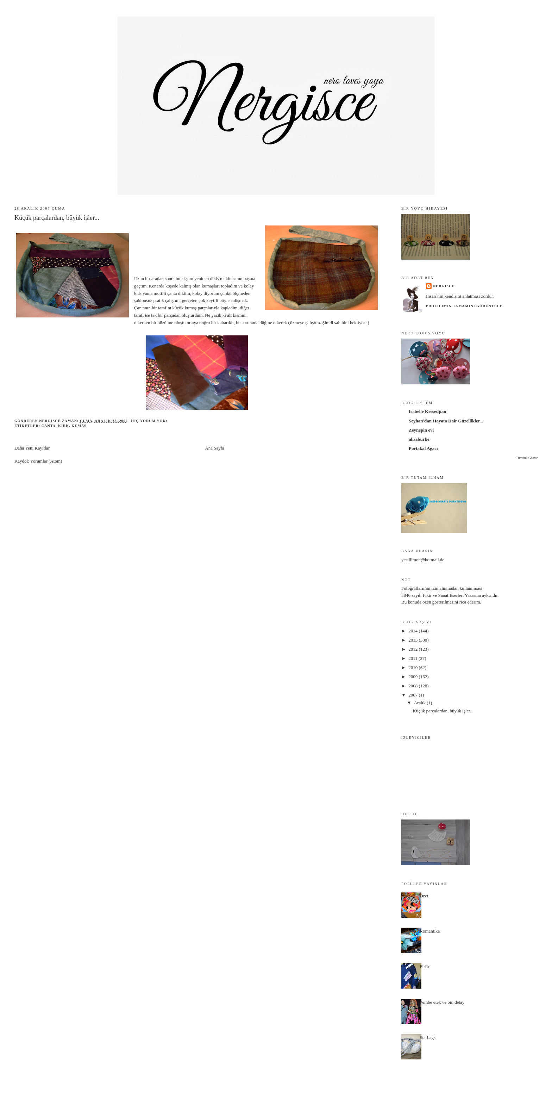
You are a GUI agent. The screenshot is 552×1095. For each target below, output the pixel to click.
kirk (63, 426)
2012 (413, 649)
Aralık (420, 702)
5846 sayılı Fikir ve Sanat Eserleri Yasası (438, 595)
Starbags (427, 1037)
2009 (413, 676)
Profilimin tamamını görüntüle (464, 306)
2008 (413, 685)
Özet (424, 895)
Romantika (430, 931)
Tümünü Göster (527, 458)
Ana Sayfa (214, 448)
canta (49, 426)
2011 (413, 658)
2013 (413, 640)
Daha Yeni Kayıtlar (32, 448)
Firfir (424, 966)
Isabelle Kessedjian (427, 411)
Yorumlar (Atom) (46, 461)
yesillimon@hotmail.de (422, 559)
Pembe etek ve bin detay (442, 1002)
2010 (413, 667)
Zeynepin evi (421, 430)
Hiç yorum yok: (150, 421)
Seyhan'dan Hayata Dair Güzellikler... (446, 420)
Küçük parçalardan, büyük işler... (56, 217)
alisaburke (419, 439)
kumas (79, 426)
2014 (413, 630)
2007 (413, 695)
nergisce (443, 286)
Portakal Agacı (423, 448)
